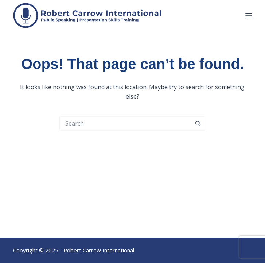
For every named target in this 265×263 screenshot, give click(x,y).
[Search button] (198, 123)
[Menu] (248, 15)
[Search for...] (125, 123)
